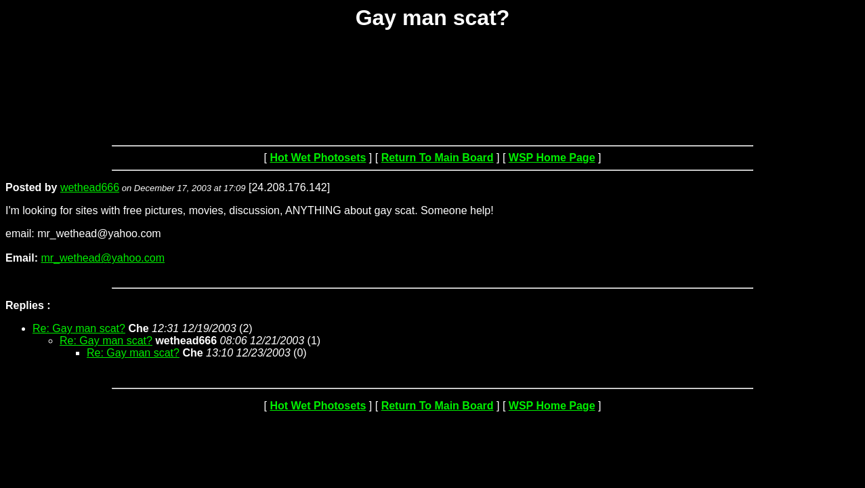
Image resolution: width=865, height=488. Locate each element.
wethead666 (89, 187)
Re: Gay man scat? (79, 328)
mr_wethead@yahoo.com (103, 258)
